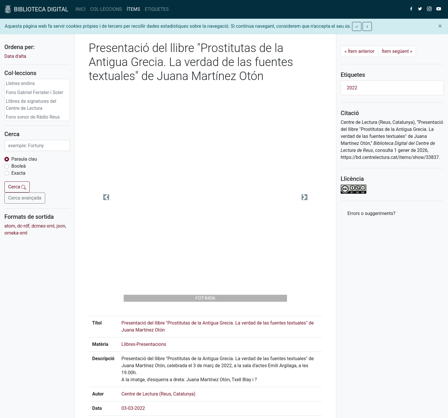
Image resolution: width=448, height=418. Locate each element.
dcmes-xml (43, 226)
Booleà (18, 166)
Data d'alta (15, 56)
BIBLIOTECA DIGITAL (36, 9)
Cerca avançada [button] (24, 198)
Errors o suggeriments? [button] (371, 213)
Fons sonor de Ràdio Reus (33, 117)
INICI (80, 9)
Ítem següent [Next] (397, 51)
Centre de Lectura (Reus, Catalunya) (158, 394)
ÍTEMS (133, 9)
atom (9, 226)
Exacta (18, 173)
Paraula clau (24, 159)
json (60, 226)
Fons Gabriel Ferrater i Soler (34, 92)
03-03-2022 (133, 408)
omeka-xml (15, 233)
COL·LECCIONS (106, 9)
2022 (352, 88)
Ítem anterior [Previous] (359, 51)
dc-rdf (23, 226)
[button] (106, 197)
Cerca (17, 187)
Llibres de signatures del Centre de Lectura (31, 104)
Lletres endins (20, 83)
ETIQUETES (157, 9)
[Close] (440, 26)
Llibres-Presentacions (143, 344)
